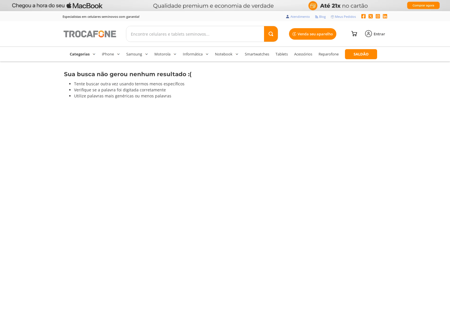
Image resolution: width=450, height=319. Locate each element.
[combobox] (202, 34)
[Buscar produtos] (271, 34)
